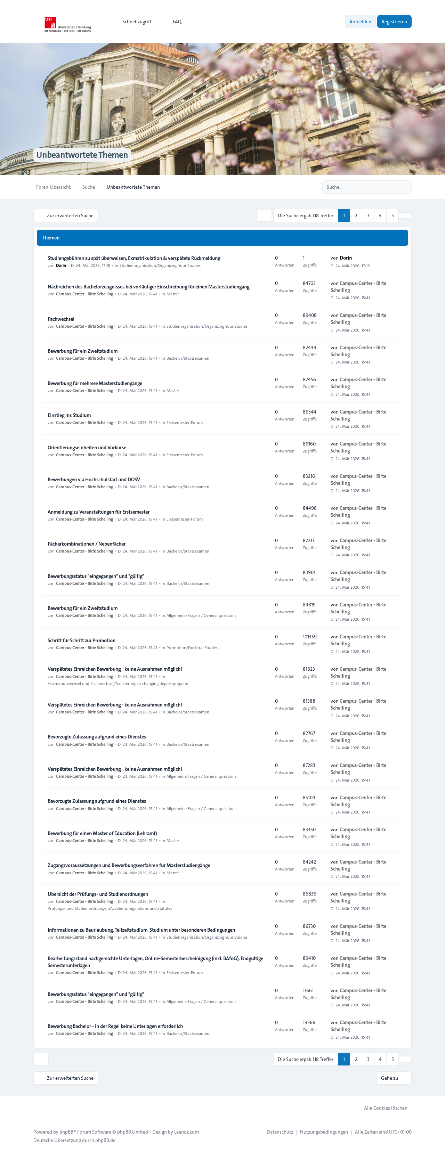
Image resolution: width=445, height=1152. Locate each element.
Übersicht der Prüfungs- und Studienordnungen (98, 894)
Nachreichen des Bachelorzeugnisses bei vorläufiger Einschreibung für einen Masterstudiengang (148, 286)
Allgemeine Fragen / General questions (201, 615)
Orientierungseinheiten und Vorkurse (87, 447)
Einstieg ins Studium (69, 415)
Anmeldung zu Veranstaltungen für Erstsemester (98, 511)
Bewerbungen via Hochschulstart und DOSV (94, 479)
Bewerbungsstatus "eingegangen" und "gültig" (96, 576)
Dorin (61, 265)
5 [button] (392, 215)
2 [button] (356, 215)
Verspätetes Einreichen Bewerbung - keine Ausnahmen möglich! (115, 668)
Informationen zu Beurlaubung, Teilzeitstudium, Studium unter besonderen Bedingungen (141, 929)
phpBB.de (105, 1140)
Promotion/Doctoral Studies (192, 647)
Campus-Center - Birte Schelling (84, 293)
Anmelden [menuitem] (360, 21)
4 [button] (380, 215)
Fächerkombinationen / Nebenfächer (87, 543)
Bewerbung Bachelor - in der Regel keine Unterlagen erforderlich (115, 1026)
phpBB (66, 1131)
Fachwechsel (61, 319)
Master (173, 293)
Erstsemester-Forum (185, 422)
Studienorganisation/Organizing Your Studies (160, 265)
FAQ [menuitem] (172, 21)
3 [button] (368, 215)
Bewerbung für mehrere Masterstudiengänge (95, 383)
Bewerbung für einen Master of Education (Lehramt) (102, 833)
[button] (405, 215)
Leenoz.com (186, 1131)
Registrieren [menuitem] (394, 21)
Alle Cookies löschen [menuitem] (381, 1107)
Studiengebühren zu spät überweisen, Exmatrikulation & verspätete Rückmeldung (134, 258)
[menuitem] (133, 21)
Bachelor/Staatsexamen (188, 358)
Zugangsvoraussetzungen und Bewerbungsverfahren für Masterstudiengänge (129, 865)
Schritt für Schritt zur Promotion (81, 640)
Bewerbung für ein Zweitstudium (83, 351)
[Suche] (392, 187)
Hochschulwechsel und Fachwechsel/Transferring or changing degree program (118, 683)
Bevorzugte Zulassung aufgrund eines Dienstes (97, 736)
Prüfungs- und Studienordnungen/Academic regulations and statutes (110, 908)
